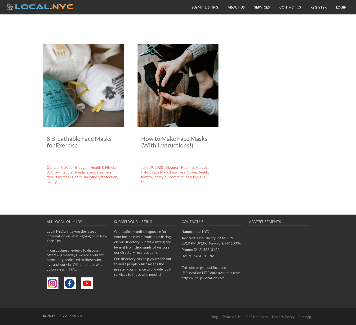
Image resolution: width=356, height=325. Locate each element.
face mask (177, 172)
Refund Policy (257, 317)
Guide (191, 172)
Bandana (82, 172)
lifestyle (159, 177)
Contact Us (290, 7)
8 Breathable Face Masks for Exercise (79, 142)
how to (146, 177)
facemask (63, 177)
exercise (96, 172)
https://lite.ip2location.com (203, 278)
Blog (214, 317)
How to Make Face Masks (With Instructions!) (174, 142)
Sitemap (304, 317)
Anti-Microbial (61, 172)
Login (341, 7)
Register (319, 7)
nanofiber (91, 177)
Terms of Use (232, 317)
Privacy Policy (283, 317)
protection (108, 177)
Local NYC (75, 316)
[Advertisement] (289, 272)
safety (52, 181)
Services (262, 7)
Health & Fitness (103, 167)
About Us (236, 7)
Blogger (81, 167)
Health (77, 177)
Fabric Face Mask (155, 172)
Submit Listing (204, 7)
